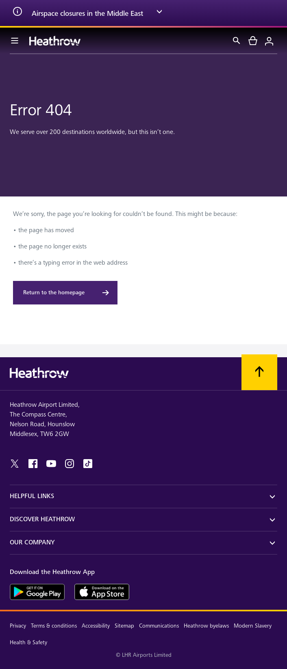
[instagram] (69, 463)
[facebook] (33, 463)
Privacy (18, 625)
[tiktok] (88, 463)
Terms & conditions (54, 625)
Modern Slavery (253, 625)
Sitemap (124, 625)
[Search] (236, 41)
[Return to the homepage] (65, 292)
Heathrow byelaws (206, 625)
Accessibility (96, 625)
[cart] (253, 41)
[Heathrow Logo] (54, 40)
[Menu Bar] (15, 40)
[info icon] (17, 12)
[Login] (269, 41)
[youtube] (51, 463)
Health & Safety (28, 642)
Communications (159, 625)
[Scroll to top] (259, 372)
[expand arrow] (159, 12)
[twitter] (15, 463)
